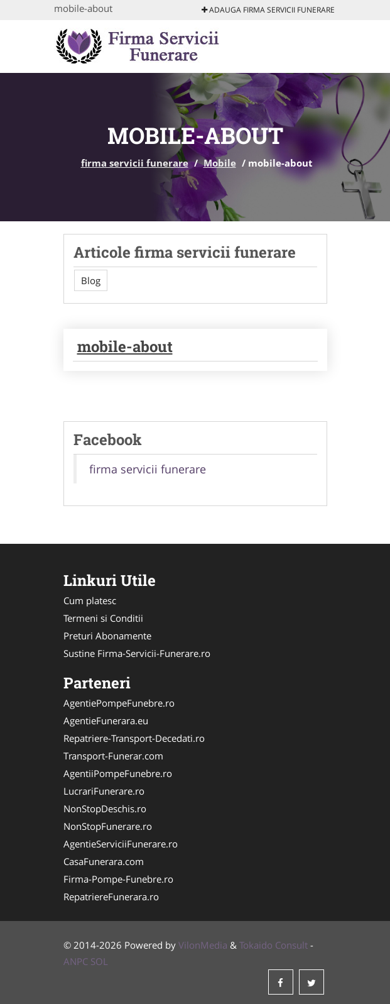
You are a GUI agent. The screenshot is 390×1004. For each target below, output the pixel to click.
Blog (90, 280)
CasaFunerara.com (103, 861)
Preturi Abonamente (107, 635)
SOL (99, 961)
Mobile (219, 163)
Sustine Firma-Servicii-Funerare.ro (136, 653)
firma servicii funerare (134, 163)
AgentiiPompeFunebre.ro (117, 773)
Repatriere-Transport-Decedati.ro (134, 738)
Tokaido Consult (273, 945)
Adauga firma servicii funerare (268, 9)
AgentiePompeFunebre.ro (119, 703)
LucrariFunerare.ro (103, 791)
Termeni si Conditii (103, 618)
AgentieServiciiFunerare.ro (120, 843)
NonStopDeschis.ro (104, 808)
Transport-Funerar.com (113, 755)
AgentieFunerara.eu (105, 720)
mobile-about (125, 346)
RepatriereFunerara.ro (111, 896)
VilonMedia (202, 945)
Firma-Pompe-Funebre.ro (118, 879)
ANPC (75, 961)
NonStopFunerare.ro (107, 826)
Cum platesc (89, 600)
